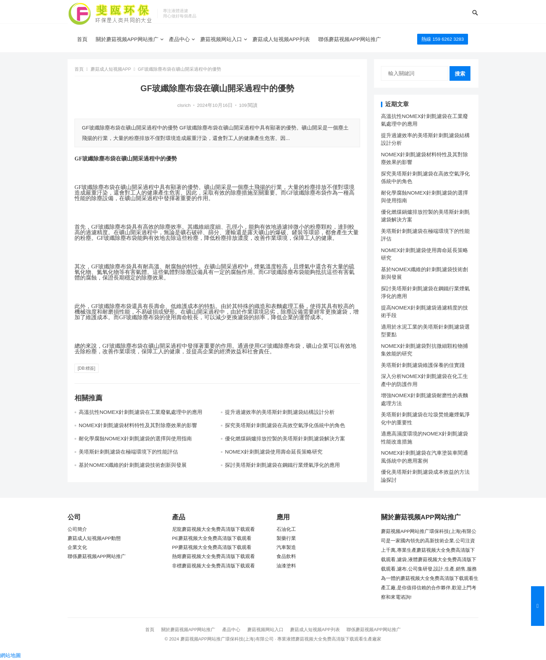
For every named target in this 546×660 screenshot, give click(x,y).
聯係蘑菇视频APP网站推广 (349, 39)
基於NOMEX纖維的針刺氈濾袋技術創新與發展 (133, 465)
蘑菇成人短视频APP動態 (94, 538)
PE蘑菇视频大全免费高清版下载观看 (211, 538)
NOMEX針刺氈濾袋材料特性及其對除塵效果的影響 (138, 425)
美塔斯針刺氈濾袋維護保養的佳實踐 (423, 365)
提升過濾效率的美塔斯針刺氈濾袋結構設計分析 (280, 412)
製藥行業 (286, 538)
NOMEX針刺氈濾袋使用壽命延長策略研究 (273, 452)
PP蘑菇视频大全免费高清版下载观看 (211, 547)
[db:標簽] (86, 368)
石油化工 (286, 529)
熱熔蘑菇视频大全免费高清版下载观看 (213, 556)
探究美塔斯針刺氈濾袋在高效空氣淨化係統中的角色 (285, 425)
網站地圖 (10, 655)
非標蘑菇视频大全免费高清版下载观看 (213, 565)
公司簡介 (77, 529)
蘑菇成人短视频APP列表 (281, 39)
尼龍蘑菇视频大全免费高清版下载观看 (213, 529)
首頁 (82, 39)
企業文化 (77, 547)
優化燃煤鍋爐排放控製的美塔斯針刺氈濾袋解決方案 (285, 438)
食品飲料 (286, 556)
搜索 (460, 74)
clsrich (183, 105)
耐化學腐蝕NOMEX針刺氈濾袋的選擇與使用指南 (135, 438)
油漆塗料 (286, 565)
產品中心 (179, 39)
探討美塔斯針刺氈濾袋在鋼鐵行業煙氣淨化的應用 (282, 465)
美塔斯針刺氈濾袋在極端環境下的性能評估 (128, 452)
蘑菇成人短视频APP (111, 69)
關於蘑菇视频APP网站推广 (127, 39)
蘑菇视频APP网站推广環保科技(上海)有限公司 (227, 639)
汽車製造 (286, 547)
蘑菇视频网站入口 (221, 39)
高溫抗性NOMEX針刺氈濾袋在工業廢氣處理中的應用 (140, 412)
